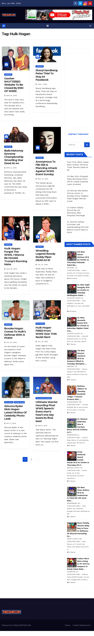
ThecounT (8, 74)
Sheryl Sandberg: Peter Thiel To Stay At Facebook (47, 75)
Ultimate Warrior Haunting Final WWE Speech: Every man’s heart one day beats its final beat (46, 411)
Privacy (67, 625)
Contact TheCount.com (81, 625)
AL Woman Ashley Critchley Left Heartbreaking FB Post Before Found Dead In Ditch (78, 227)
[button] (90, 26)
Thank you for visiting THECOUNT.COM (16, 625)
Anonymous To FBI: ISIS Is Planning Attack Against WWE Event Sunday (46, 168)
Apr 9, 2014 (42, 425)
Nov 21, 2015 (43, 179)
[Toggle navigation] (47, 26)
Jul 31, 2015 (43, 264)
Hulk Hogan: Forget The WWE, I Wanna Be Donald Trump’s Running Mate (15, 256)
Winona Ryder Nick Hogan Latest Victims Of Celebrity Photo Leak (15, 412)
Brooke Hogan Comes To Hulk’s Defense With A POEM (15, 333)
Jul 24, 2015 (11, 342)
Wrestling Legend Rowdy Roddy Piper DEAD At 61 (45, 255)
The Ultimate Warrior (43, 398)
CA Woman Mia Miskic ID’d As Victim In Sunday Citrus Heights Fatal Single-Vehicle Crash (77, 195)
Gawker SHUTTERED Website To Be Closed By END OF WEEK (13, 85)
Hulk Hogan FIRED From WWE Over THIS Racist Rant (46, 332)
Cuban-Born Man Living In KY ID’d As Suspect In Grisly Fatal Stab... (78, 563)
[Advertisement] (78, 90)
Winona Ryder (19, 402)
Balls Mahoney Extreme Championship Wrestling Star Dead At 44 (13, 157)
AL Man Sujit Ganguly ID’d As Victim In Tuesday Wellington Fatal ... (78, 290)
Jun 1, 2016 (42, 84)
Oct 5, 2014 (11, 423)
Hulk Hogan (40, 323)
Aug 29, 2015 (11, 269)
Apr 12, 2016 (11, 168)
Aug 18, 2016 (11, 95)
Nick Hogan (9, 402)
